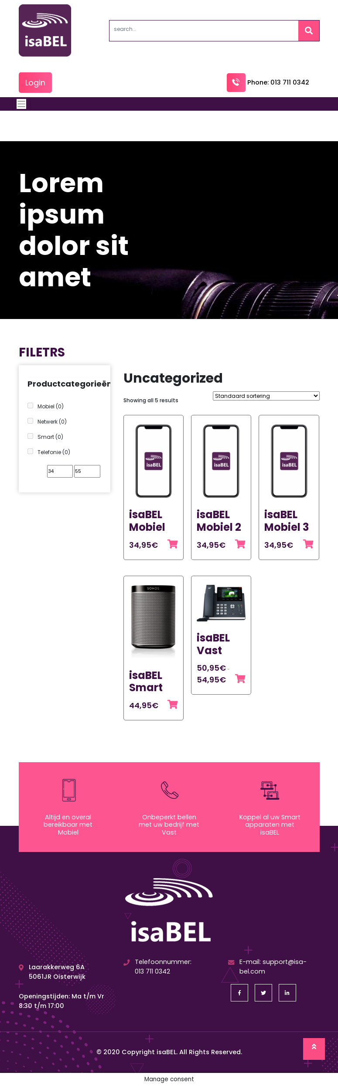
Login (35, 82)
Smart (50, 437)
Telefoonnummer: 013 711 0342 (157, 966)
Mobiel (51, 406)
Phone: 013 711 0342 (268, 82)
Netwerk (52, 421)
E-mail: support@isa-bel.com (267, 966)
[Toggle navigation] (21, 104)
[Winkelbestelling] (266, 395)
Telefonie (54, 452)
